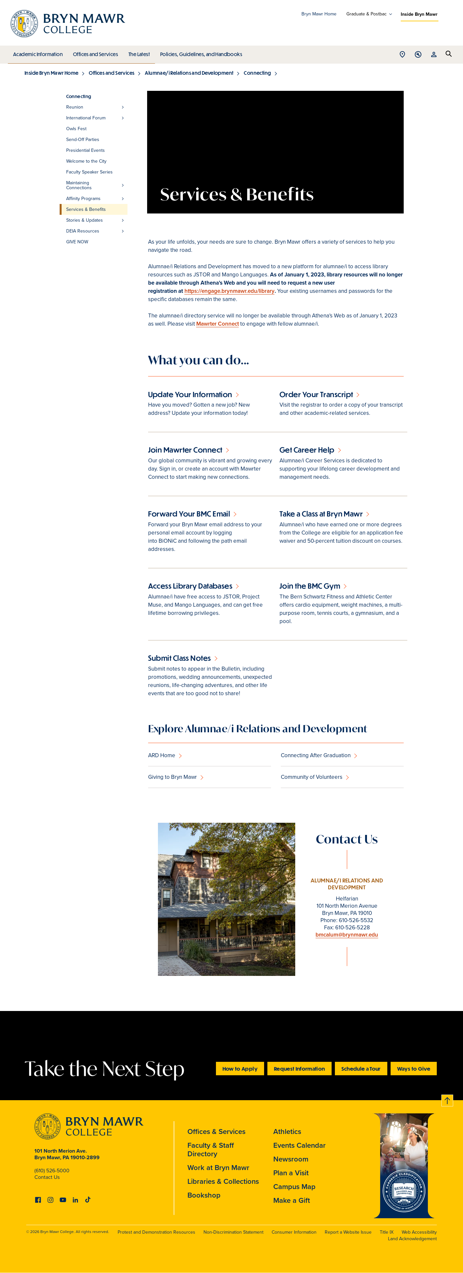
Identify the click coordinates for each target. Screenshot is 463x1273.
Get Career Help (307, 449)
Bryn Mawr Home (319, 13)
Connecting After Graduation (316, 755)
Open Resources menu (434, 55)
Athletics (287, 1131)
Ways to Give (413, 1068)
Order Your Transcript (316, 394)
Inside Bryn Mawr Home (51, 73)
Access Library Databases (190, 585)
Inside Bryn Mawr (419, 14)
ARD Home (161, 755)
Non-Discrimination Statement (233, 1232)
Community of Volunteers (311, 777)
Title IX (387, 1232)
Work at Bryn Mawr (218, 1167)
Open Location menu (402, 55)
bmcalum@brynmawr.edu (347, 935)
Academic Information (37, 52)
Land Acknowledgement (412, 1238)
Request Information (299, 1068)
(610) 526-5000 (51, 1170)
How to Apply (240, 1068)
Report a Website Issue (348, 1232)
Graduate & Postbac (366, 14)
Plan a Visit (291, 1172)
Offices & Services (216, 1131)
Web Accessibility (419, 1232)
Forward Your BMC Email (189, 513)
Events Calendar (299, 1145)
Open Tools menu (418, 55)
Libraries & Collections (223, 1181)
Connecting (257, 73)
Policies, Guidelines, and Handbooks (199, 52)
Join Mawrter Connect (185, 449)
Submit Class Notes (179, 658)
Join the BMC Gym (310, 585)
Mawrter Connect (217, 324)
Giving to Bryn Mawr (172, 777)
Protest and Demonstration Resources (156, 1232)
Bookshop (204, 1195)
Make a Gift (291, 1200)
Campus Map (294, 1186)
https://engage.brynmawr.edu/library (229, 291)
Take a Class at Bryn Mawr (321, 513)
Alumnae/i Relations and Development (189, 73)
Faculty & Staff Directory (210, 1149)
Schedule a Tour (361, 1068)
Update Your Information (190, 394)
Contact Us (47, 1177)
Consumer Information (294, 1232)
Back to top (447, 1099)
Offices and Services (94, 52)
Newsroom (290, 1159)
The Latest (137, 52)
